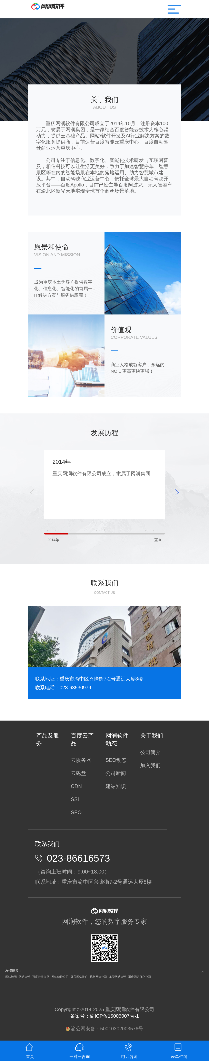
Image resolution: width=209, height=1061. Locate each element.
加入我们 (150, 765)
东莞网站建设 (117, 976)
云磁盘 (78, 773)
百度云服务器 (40, 976)
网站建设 (24, 976)
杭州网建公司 (98, 976)
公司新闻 (116, 773)
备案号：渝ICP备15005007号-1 (104, 1016)
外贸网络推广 (79, 976)
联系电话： (47, 687)
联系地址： (47, 679)
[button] (177, 492)
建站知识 (116, 786)
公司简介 (150, 752)
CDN (76, 786)
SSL (75, 799)
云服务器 (81, 760)
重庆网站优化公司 (139, 976)
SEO (76, 812)
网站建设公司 (60, 976)
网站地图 (11, 976)
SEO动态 (116, 760)
